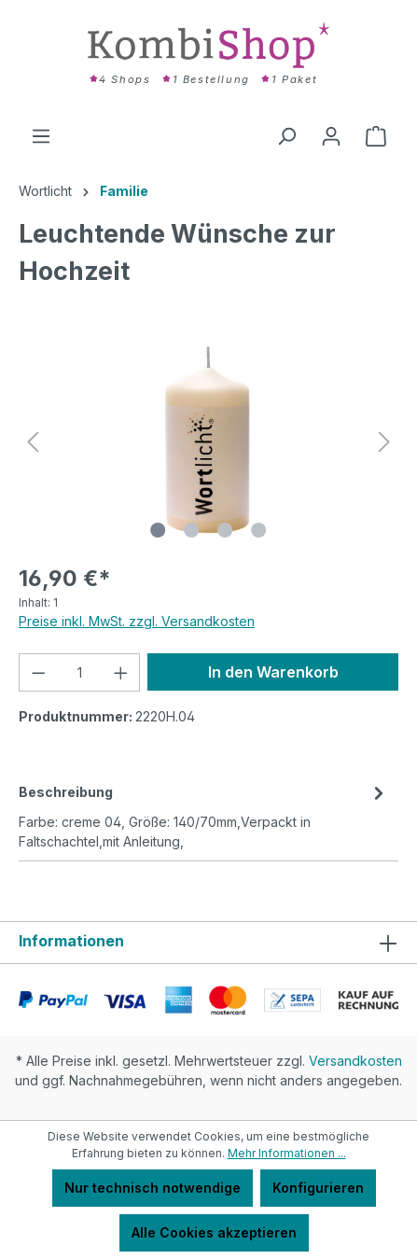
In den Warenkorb (273, 672)
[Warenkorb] (376, 136)
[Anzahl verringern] (38, 672)
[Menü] (41, 136)
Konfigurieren (318, 1188)
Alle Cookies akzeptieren (214, 1232)
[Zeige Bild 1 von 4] (157, 530)
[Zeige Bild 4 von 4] (258, 530)
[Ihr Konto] (331, 136)
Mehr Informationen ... (287, 1153)
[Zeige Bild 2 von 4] (191, 530)
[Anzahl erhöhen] (121, 672)
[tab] (204, 815)
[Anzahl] (80, 672)
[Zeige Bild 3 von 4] (224, 530)
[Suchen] (286, 136)
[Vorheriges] (33, 442)
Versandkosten (355, 1061)
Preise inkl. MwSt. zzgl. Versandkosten (137, 621)
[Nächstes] (384, 442)
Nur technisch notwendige (152, 1188)
